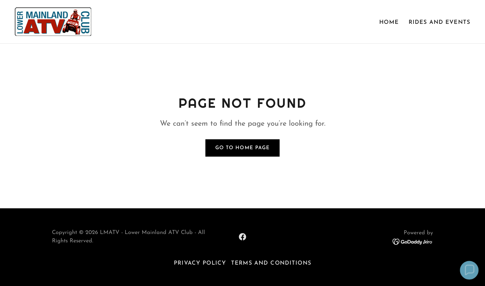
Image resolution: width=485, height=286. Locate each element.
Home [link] (389, 22)
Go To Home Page (242, 147)
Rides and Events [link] (439, 22)
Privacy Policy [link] (200, 263)
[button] (469, 270)
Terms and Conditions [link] (271, 263)
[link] (53, 21)
